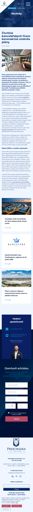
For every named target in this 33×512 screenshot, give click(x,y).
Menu (28, 4)
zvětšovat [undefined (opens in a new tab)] (26, 97)
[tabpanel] (16, 13)
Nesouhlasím (16, 506)
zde (17, 503)
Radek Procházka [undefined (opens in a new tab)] (7, 129)
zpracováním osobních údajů (19, 413)
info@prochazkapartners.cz (16, 473)
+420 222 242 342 (17, 329)
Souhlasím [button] (6, 506)
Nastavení (6, 509)
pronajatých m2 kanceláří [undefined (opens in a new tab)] (20, 182)
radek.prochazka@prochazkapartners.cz (19, 335)
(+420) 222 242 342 (16, 470)
